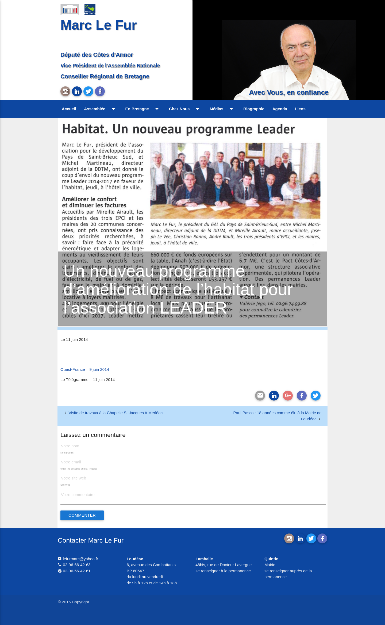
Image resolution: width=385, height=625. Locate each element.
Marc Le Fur (98, 25)
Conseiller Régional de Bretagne (104, 76)
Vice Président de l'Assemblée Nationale (110, 65)
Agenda (279, 108)
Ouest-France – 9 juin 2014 (84, 369)
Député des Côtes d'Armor (96, 54)
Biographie (253, 108)
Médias (222, 108)
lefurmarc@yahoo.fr (78, 559)
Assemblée (100, 108)
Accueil (69, 108)
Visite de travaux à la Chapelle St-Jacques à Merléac (115, 412)
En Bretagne (143, 108)
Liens (300, 108)
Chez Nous (185, 108)
